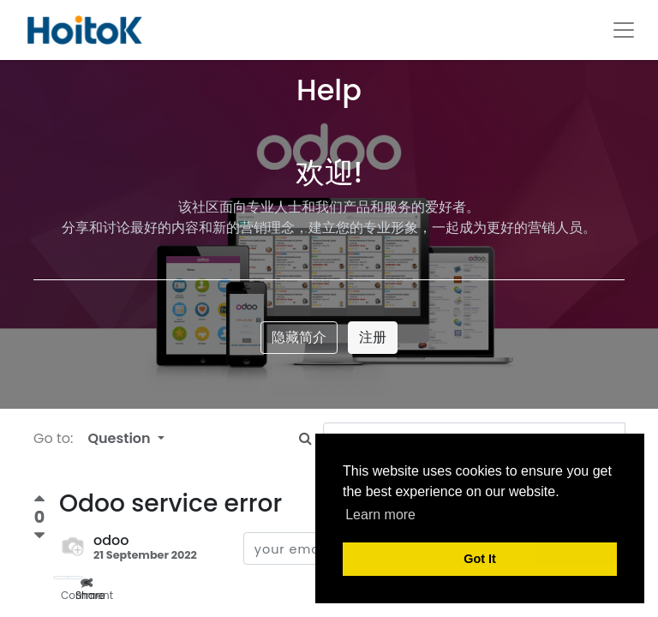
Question (120, 438)
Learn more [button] (380, 514)
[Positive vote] (39, 501)
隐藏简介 (299, 337)
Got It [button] (480, 559)
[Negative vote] (39, 536)
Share (79, 578)
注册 (372, 337)
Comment (65, 578)
